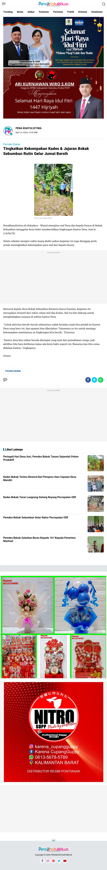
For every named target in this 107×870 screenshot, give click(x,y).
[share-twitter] (94, 380)
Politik (70, 12)
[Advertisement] (53, 277)
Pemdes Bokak (11, 144)
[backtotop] (53, 841)
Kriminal (82, 12)
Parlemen (44, 12)
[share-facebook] (88, 380)
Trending (8, 12)
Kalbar (31, 12)
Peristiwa (58, 12)
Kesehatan (97, 12)
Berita (20, 12)
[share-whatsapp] (100, 380)
